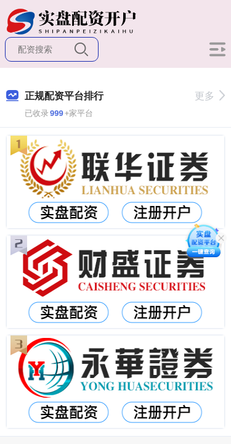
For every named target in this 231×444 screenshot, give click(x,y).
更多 (210, 96)
